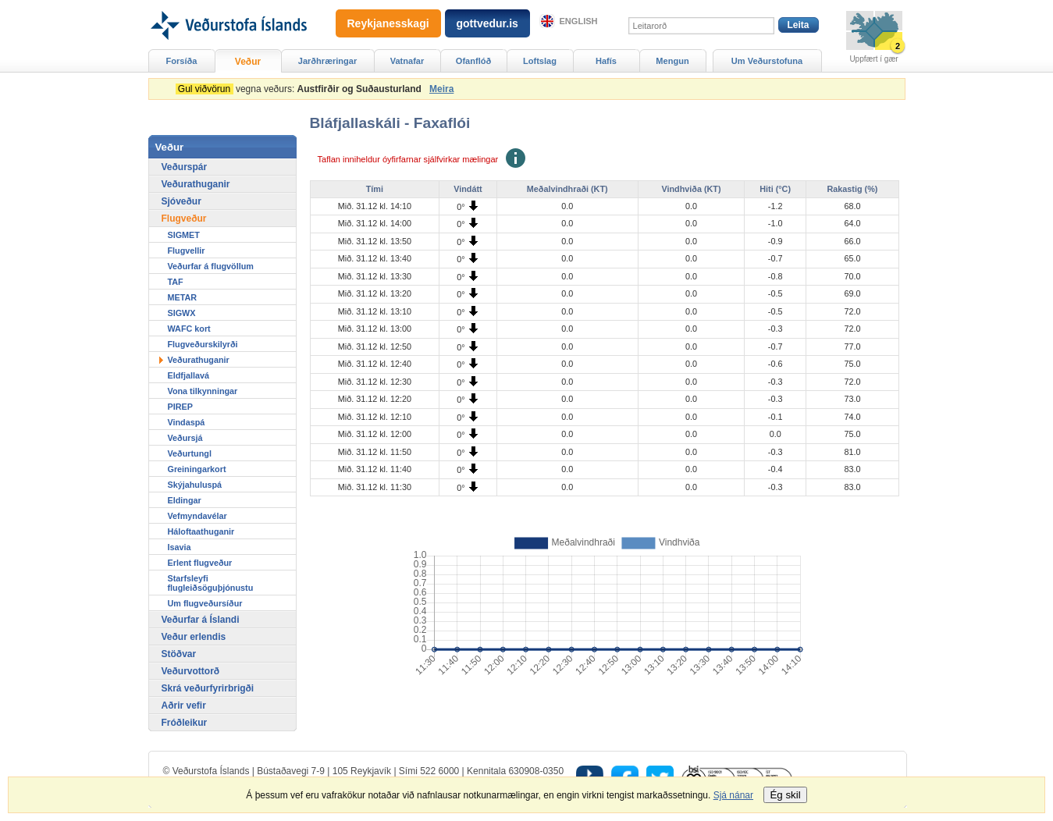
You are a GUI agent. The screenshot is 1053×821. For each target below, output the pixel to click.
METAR (182, 297)
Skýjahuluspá (195, 484)
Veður (248, 61)
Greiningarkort (197, 469)
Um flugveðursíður (205, 603)
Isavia (179, 547)
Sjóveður (181, 201)
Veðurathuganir (196, 184)
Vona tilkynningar (203, 391)
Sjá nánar (733, 795)
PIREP (180, 406)
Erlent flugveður (200, 562)
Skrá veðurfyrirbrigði (208, 688)
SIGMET (184, 235)
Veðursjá (185, 437)
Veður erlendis (194, 636)
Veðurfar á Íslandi (201, 619)
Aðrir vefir (184, 705)
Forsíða (181, 61)
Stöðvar (179, 654)
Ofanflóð (473, 61)
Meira (441, 89)
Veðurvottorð (191, 671)
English (579, 21)
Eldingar (184, 500)
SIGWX (182, 313)
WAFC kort (189, 328)
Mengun (672, 61)
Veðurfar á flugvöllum (211, 266)
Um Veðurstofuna (766, 61)
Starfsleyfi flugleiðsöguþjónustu (211, 583)
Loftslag (540, 61)
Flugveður (184, 218)
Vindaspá (186, 422)
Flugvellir (186, 250)
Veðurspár (185, 167)
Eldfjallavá (188, 375)
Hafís (606, 61)
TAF (175, 281)
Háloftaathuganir (201, 531)
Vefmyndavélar (197, 516)
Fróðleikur (185, 722)
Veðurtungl (190, 453)
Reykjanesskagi (388, 23)
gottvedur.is (487, 23)
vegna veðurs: (301, 89)
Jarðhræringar (327, 61)
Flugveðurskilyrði (203, 344)
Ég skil (785, 795)
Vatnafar (407, 61)
